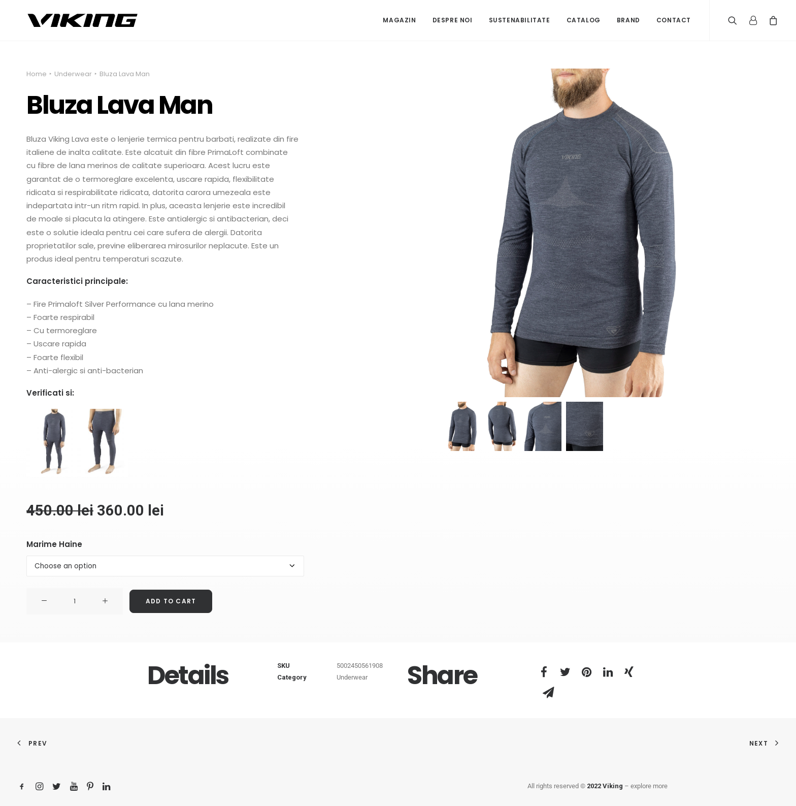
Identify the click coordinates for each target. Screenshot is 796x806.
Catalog (584, 20)
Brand (628, 20)
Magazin (399, 20)
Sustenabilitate (519, 20)
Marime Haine (54, 544)
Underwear (73, 74)
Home (36, 74)
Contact (673, 20)
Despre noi (453, 20)
